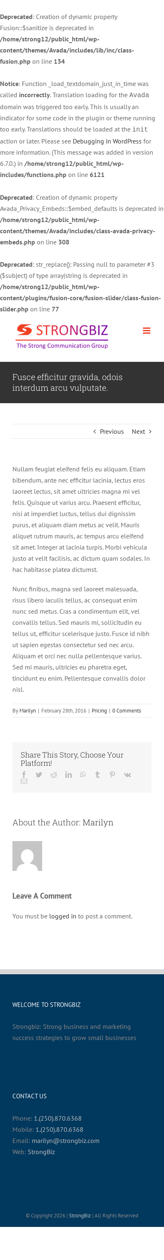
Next (138, 430)
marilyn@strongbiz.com (66, 1139)
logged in (62, 914)
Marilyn (27, 708)
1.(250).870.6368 (58, 1116)
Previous (112, 430)
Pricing (99, 708)
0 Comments (126, 708)
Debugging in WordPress (107, 139)
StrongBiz (41, 1150)
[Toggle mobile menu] (147, 329)
